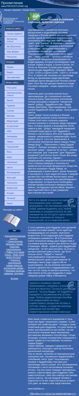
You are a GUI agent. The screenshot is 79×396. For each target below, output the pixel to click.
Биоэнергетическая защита (15, 237)
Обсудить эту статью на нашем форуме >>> (53, 393)
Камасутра (12, 188)
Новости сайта (13, 28)
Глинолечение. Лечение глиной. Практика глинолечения (14, 245)
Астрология (12, 126)
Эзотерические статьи (14, 94)
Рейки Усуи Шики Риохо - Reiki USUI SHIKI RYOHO (14, 255)
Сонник (10, 110)
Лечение (11, 198)
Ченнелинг (12, 162)
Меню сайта (12, 82)
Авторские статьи (12, 40)
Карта (10, 203)
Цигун (10, 167)
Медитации (12, 121)
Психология (13, 147)
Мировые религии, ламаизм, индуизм (14, 272)
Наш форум (13, 51)
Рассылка (12, 57)
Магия (10, 100)
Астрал (10, 193)
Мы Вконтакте (14, 46)
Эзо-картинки (13, 77)
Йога (9, 152)
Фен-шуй (11, 177)
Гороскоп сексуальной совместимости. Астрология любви (13, 264)
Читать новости (14, 34)
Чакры (10, 141)
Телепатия (12, 183)
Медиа (10, 67)
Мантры (11, 116)
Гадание (11, 105)
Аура (9, 157)
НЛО (9, 131)
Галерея (10, 62)
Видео (10, 72)
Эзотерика (12, 136)
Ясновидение (13, 172)
